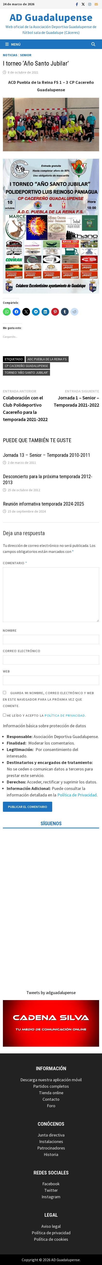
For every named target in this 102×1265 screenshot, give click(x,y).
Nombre (10, 630)
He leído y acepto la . (44, 715)
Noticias (10, 55)
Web (6, 671)
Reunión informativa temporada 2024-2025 (43, 504)
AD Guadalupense (51, 17)
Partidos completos (51, 1086)
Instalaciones (51, 1141)
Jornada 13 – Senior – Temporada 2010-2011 (46, 455)
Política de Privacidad (65, 715)
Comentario (15, 563)
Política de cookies (51, 1239)
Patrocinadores (51, 1148)
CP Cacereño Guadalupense (26, 366)
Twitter (51, 1190)
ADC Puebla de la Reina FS (47, 359)
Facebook (51, 1183)
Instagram (51, 1196)
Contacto (51, 1099)
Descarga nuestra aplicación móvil (51, 1079)
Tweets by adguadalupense (51, 992)
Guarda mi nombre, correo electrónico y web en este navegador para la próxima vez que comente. (48, 699)
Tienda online (51, 1092)
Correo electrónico (21, 651)
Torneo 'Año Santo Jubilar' (26, 372)
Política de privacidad (51, 1232)
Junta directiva (51, 1135)
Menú (13, 44)
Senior (25, 55)
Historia (51, 1154)
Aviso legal (51, 1226)
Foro (51, 1105)
